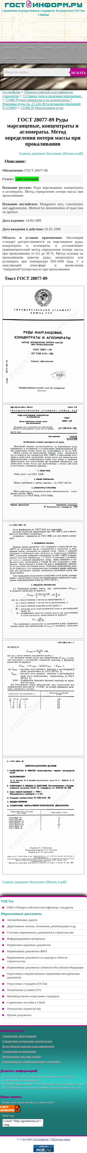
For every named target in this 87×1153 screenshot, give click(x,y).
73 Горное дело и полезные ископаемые (53, 96)
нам (18, 1084)
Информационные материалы (26, 938)
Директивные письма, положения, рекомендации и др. (41, 926)
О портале (11, 47)
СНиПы (47, 47)
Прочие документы (19, 1015)
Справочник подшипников (19, 1051)
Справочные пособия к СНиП (26, 1002)
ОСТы (62, 47)
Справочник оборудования (19, 1036)
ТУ (75, 47)
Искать (78, 73)
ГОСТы (30, 47)
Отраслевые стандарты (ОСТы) (27, 983)
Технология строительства (24, 1008)
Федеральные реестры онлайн (21, 1056)
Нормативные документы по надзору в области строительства (37, 959)
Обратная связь (34, 58)
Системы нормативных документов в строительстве (40, 932)
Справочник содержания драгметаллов (27, 1041)
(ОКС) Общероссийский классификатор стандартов (40, 907)
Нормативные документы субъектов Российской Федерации (45, 967)
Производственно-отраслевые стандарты (33, 996)
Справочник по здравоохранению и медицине (31, 1061)
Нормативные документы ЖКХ (27, 951)
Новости (9, 58)
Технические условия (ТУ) (24, 990)
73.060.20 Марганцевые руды (41, 108)
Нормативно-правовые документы (29, 945)
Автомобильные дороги (22, 920)
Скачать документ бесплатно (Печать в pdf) (51, 153)
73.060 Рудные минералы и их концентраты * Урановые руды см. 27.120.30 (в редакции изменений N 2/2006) (41, 104)
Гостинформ (11, 92)
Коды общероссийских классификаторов (28, 1046)
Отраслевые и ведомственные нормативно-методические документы (43, 975)
